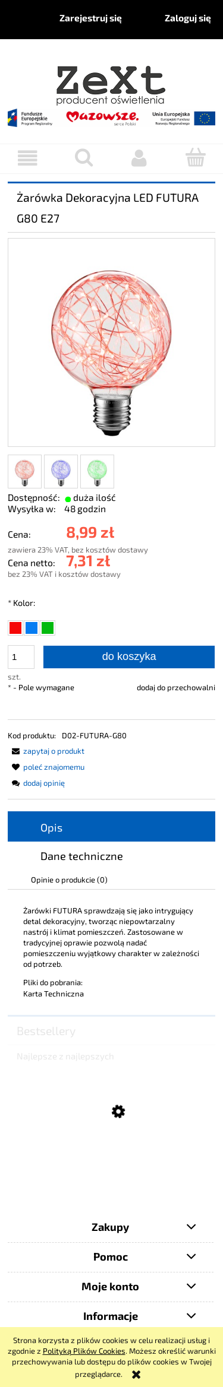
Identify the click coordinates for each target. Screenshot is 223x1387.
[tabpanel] (111, 952)
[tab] (111, 827)
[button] (28, 158)
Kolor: (21, 603)
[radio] (15, 628)
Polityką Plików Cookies (84, 1351)
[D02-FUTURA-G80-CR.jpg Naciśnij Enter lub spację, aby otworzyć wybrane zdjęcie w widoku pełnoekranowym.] (111, 343)
